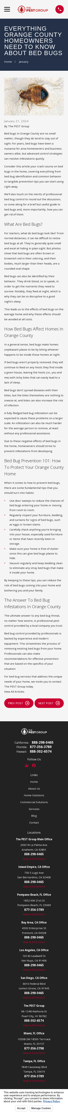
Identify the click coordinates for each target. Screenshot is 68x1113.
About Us (34, 788)
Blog (34, 815)
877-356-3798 (34, 1048)
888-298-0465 (42, 742)
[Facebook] (34, 765)
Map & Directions (34, 858)
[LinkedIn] (41, 765)
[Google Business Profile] (27, 765)
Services (34, 809)
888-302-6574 (41, 751)
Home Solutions (34, 795)
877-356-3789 (41, 747)
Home (34, 781)
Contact (34, 822)
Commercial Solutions (34, 802)
